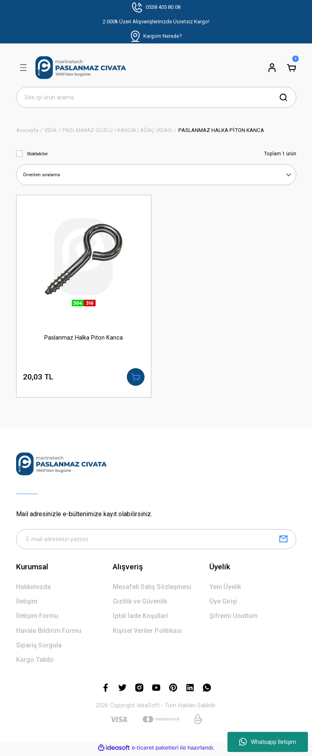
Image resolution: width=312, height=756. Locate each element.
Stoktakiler (37, 154)
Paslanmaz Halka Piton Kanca (83, 337)
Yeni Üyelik (225, 589)
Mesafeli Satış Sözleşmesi (152, 589)
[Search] (156, 97)
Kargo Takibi (35, 662)
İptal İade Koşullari (140, 618)
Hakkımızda (33, 589)
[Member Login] (272, 67)
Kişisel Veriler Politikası (147, 633)
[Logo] (80, 68)
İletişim (26, 604)
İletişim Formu (37, 618)
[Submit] (283, 541)
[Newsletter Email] (156, 541)
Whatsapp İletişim (267, 741)
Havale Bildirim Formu (48, 633)
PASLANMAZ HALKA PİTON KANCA (221, 130)
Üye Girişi (223, 604)
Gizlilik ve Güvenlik (140, 604)
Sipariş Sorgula (39, 647)
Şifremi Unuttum (233, 618)
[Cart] (291, 67)
